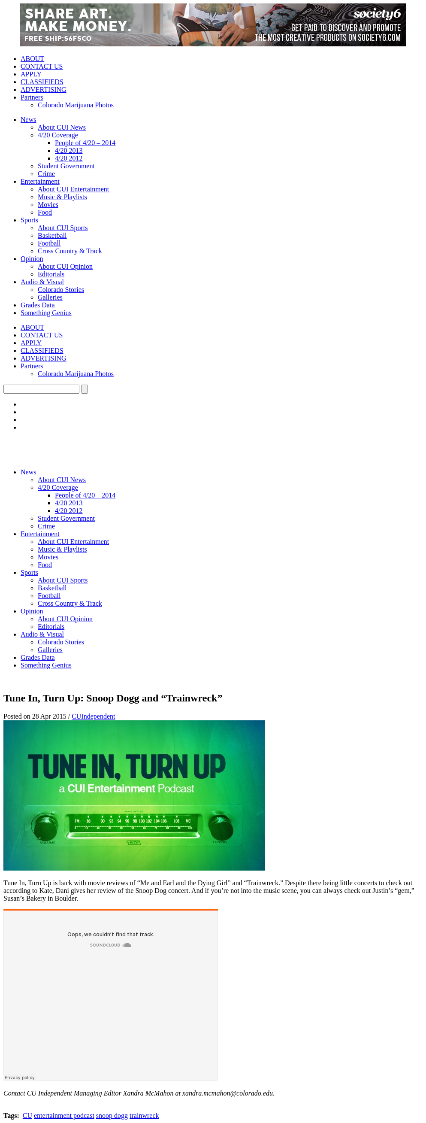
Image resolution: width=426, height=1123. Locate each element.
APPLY (31, 74)
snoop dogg (112, 1115)
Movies (48, 204)
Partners (32, 97)
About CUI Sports (63, 227)
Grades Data (38, 305)
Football (49, 243)
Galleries (50, 297)
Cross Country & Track (70, 251)
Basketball (52, 235)
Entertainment (40, 181)
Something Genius (46, 312)
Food (45, 212)
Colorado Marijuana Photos (76, 105)
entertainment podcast (64, 1115)
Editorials (51, 274)
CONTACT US (42, 66)
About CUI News (62, 127)
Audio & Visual (42, 281)
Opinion (32, 258)
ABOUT (32, 58)
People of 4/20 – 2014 (85, 142)
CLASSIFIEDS (42, 81)
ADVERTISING (43, 89)
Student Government (66, 166)
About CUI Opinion (65, 266)
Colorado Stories (61, 289)
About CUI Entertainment (73, 189)
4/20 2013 (68, 150)
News (28, 119)
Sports (29, 220)
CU (27, 1115)
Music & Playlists (62, 196)
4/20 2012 (68, 158)
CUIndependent (93, 716)
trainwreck (144, 1115)
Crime (46, 173)
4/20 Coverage (58, 135)
